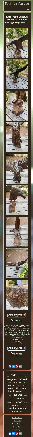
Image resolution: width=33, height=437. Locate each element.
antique (20, 398)
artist (20, 385)
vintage (18, 394)
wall (15, 385)
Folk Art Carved (17, 418)
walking (10, 388)
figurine (26, 403)
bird (26, 376)
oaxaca (10, 395)
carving (12, 408)
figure (12, 399)
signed (17, 388)
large (9, 385)
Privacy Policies (17, 424)
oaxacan (20, 376)
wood (19, 402)
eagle (8, 405)
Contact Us (17, 421)
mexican (15, 405)
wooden (10, 402)
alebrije (18, 392)
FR (19, 430)
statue (24, 388)
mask (24, 392)
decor (9, 382)
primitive (23, 382)
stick (25, 395)
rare (22, 405)
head (8, 376)
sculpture (12, 379)
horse (21, 411)
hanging (15, 382)
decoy (26, 405)
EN (16, 430)
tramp (24, 385)
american (15, 411)
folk (13, 375)
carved (23, 379)
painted (22, 408)
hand (11, 391)
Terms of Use (17, 427)
